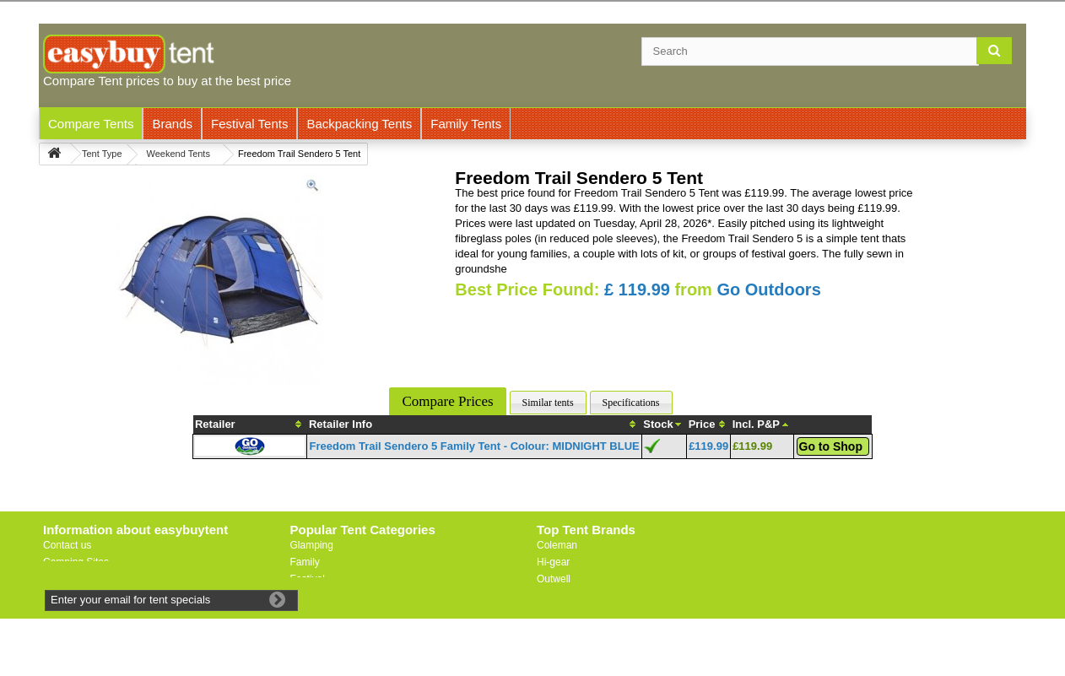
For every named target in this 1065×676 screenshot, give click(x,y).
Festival (307, 579)
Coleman (557, 545)
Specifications (631, 402)
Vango (551, 596)
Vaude (551, 613)
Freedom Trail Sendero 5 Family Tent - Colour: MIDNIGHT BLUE (474, 446)
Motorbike (312, 613)
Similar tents (548, 402)
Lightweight (316, 596)
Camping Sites (76, 562)
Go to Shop (830, 446)
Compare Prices (447, 401)
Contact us (67, 545)
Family (305, 562)
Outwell (553, 579)
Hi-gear (553, 562)
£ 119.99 (637, 289)
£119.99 (708, 446)
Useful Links (70, 579)
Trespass (557, 629)
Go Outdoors (768, 289)
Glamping (311, 545)
